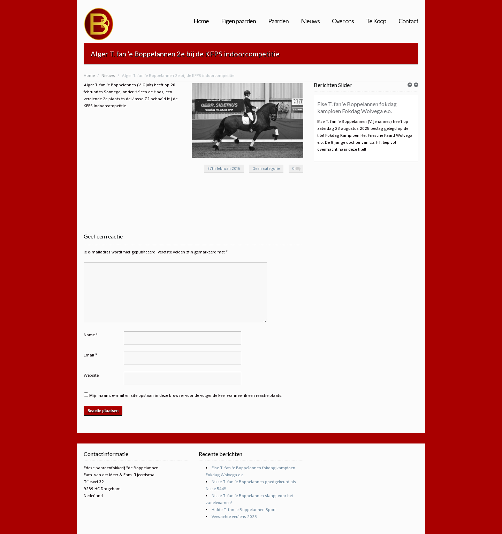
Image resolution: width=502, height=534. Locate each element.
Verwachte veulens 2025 (234, 516)
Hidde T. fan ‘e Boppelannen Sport (244, 509)
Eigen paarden (238, 21)
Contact (408, 21)
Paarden (278, 21)
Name (89, 335)
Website (91, 375)
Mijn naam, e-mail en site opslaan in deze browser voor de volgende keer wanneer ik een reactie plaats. (185, 395)
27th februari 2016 (223, 168)
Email (89, 355)
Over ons (343, 21)
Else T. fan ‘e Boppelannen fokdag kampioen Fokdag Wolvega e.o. (357, 107)
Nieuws (310, 21)
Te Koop (376, 21)
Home (201, 21)
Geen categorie (266, 168)
